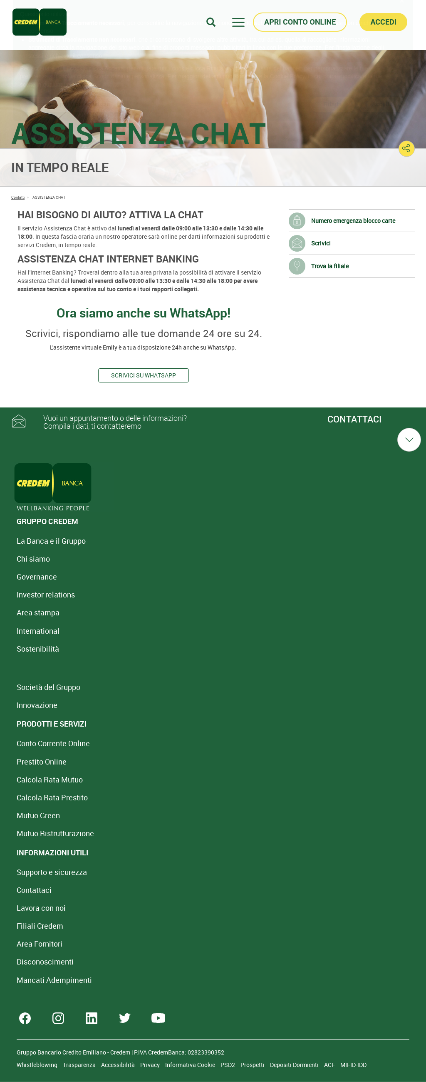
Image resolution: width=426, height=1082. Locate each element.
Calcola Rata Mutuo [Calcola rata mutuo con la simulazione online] (50, 780)
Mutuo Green (38, 815)
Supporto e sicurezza (52, 872)
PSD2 (228, 1065)
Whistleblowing (38, 1065)
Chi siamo (33, 559)
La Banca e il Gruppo (51, 541)
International (38, 631)
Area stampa (38, 612)
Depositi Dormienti (295, 1065)
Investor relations (46, 595)
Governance (37, 577)
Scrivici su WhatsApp (143, 375)
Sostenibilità (38, 649)
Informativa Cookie (190, 1065)
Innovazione (37, 705)
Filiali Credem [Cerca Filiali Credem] (40, 926)
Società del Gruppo (48, 687)
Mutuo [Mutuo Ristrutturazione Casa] (55, 833)
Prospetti (253, 1065)
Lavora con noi (41, 908)
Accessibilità (118, 1065)
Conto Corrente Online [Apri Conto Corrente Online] (53, 743)
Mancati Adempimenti (54, 980)
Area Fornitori (39, 944)
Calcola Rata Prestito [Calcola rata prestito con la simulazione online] (52, 797)
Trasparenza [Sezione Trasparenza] (80, 1065)
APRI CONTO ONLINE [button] (300, 21)
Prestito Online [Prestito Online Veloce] (42, 762)
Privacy (150, 1065)
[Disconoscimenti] (45, 962)
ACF (330, 1065)
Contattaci (34, 890)
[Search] (211, 22)
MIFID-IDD (353, 1065)
